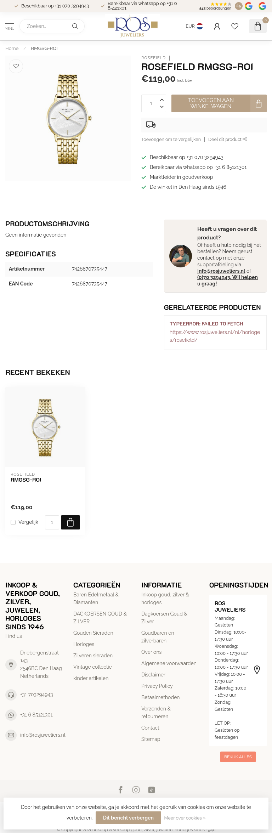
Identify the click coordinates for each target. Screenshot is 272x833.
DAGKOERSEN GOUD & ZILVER (100, 617)
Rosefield (153, 58)
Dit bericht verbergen (128, 818)
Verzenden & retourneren (156, 712)
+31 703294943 (36, 694)
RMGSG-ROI (44, 48)
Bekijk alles (238, 756)
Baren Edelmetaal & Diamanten (96, 598)
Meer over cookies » (184, 818)
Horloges (83, 644)
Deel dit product (227, 139)
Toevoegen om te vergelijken (171, 139)
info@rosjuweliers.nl (43, 735)
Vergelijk (28, 522)
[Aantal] (52, 522)
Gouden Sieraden (93, 633)
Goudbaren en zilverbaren (157, 637)
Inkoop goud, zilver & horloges (165, 598)
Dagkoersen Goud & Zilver (164, 617)
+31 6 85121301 (36, 715)
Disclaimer (153, 675)
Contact (150, 728)
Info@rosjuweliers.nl (221, 271)
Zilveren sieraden (93, 655)
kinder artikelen (90, 678)
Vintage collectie (92, 667)
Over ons (151, 652)
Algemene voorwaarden (169, 663)
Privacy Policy (157, 686)
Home (12, 48)
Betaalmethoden (160, 697)
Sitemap (150, 739)
